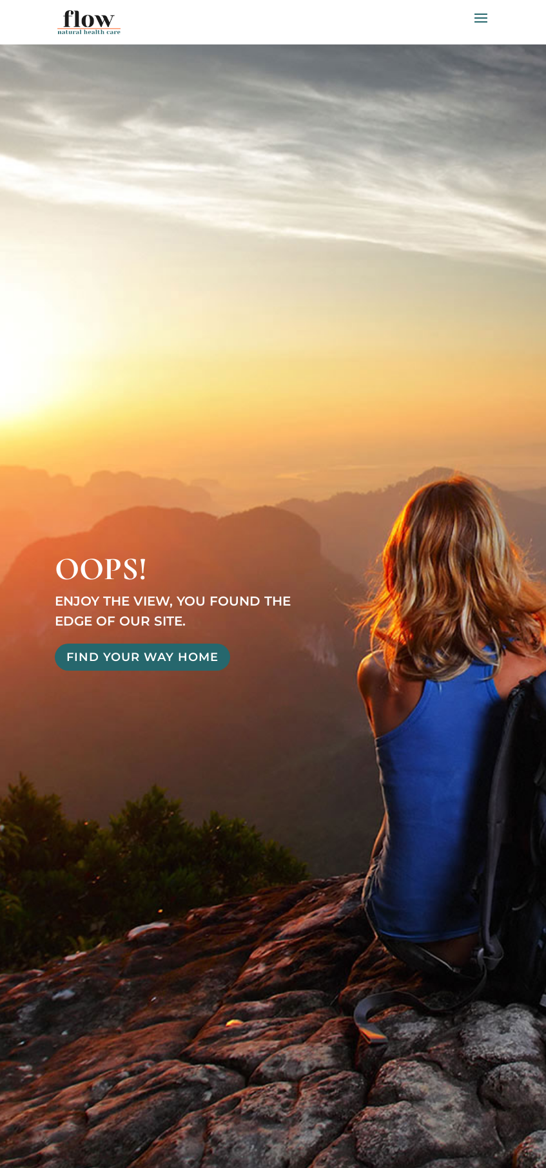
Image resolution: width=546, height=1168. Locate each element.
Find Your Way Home (142, 657)
